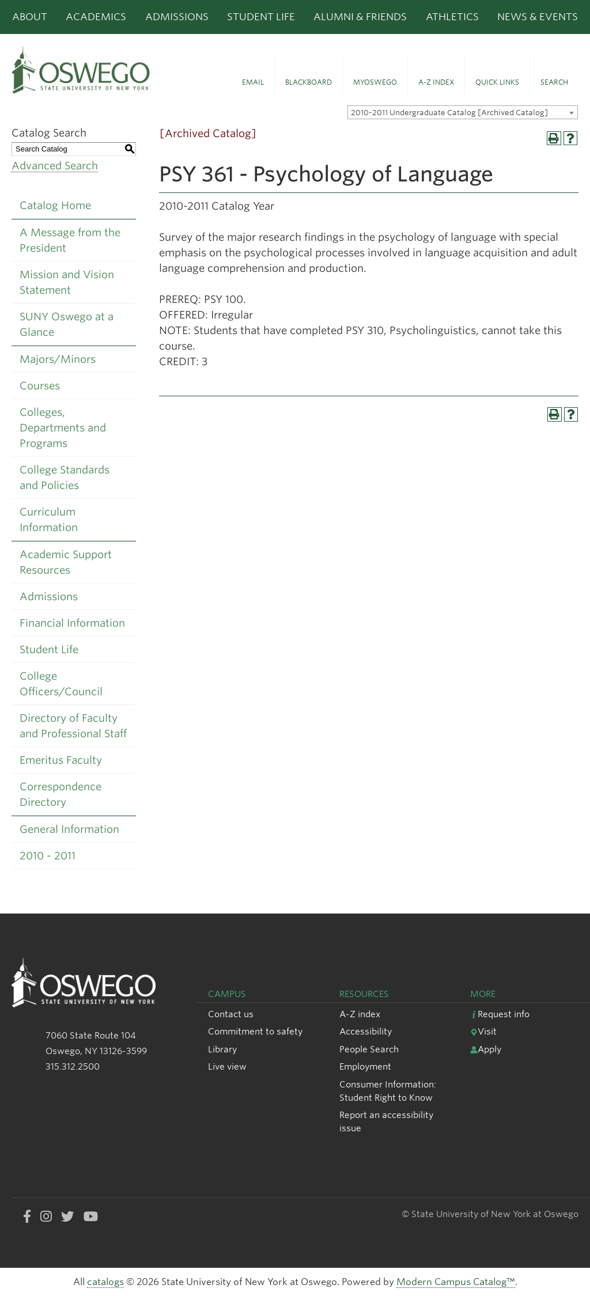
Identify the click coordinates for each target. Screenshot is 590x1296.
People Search (369, 1049)
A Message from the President (70, 240)
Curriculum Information (49, 519)
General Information (69, 829)
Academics (96, 16)
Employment (365, 1066)
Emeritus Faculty (61, 760)
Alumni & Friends (360, 16)
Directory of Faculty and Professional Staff (73, 726)
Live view (227, 1066)
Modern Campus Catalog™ (455, 1281)
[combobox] (462, 112)
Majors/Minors (58, 359)
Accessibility (365, 1031)
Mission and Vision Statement (67, 282)
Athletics (452, 16)
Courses (40, 386)
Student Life (261, 16)
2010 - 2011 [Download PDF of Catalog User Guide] (47, 856)
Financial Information (72, 623)
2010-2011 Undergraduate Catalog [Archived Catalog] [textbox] (449, 112)
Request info (500, 1014)
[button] (253, 75)
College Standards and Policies (64, 477)
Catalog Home (55, 205)
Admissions (177, 16)
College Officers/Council (61, 684)
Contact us (231, 1014)
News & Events (537, 16)
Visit (483, 1031)
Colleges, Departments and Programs (63, 427)
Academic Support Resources (66, 562)
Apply (485, 1049)
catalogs (105, 1281)
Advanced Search (55, 166)
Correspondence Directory (60, 794)
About (29, 16)
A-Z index (359, 1014)
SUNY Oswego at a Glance (67, 324)
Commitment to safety (255, 1031)
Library (222, 1049)
